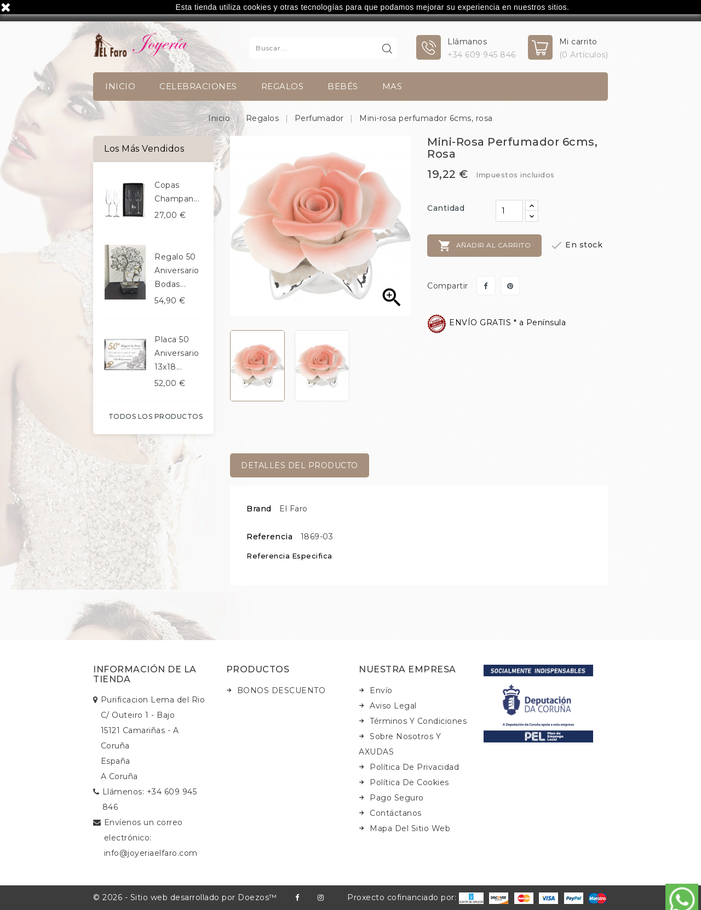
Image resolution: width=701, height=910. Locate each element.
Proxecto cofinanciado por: (415, 897)
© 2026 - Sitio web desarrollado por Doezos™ (185, 897)
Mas (392, 86)
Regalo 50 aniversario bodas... (176, 270)
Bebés (342, 86)
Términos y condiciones (418, 721)
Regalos (282, 86)
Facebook (297, 897)
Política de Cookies (409, 782)
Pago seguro (397, 798)
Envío (381, 690)
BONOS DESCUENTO (281, 690)
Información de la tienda (145, 674)
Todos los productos (155, 416)
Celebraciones (198, 86)
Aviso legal (393, 706)
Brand (259, 509)
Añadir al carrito (484, 245)
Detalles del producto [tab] (299, 465)
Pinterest (510, 285)
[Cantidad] (509, 211)
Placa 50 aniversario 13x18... (176, 353)
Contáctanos (396, 813)
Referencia (269, 537)
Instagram (320, 897)
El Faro (293, 509)
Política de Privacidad (414, 767)
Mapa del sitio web (410, 828)
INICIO (120, 86)
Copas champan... (176, 192)
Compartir (486, 285)
